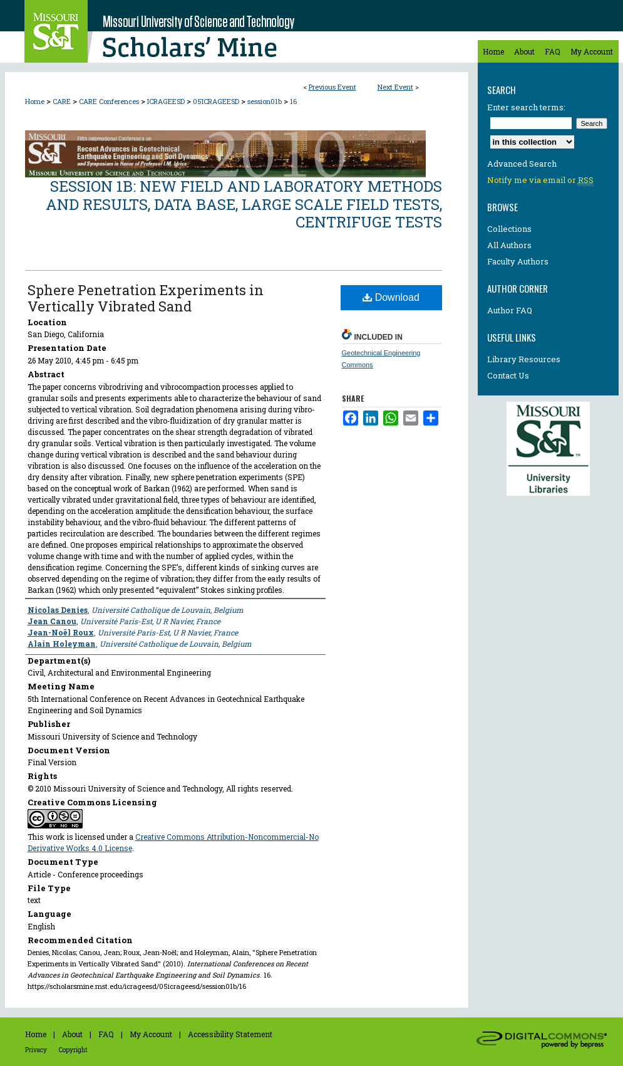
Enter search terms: (526, 107)
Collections (509, 228)
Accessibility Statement (230, 1034)
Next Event (395, 86)
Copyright (73, 1050)
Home (34, 101)
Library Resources (523, 359)
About (72, 1034)
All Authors (509, 245)
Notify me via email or (540, 180)
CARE (63, 101)
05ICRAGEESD (217, 101)
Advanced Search (522, 163)
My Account (151, 1034)
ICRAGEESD (167, 101)
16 (293, 101)
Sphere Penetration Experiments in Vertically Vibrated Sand (146, 298)
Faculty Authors (517, 261)
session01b (265, 101)
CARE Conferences (110, 101)
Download (391, 297)
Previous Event (332, 86)
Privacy (36, 1050)
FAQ (106, 1034)
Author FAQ (509, 310)
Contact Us (508, 375)
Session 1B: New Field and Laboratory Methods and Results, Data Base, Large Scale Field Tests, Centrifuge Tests (244, 204)
